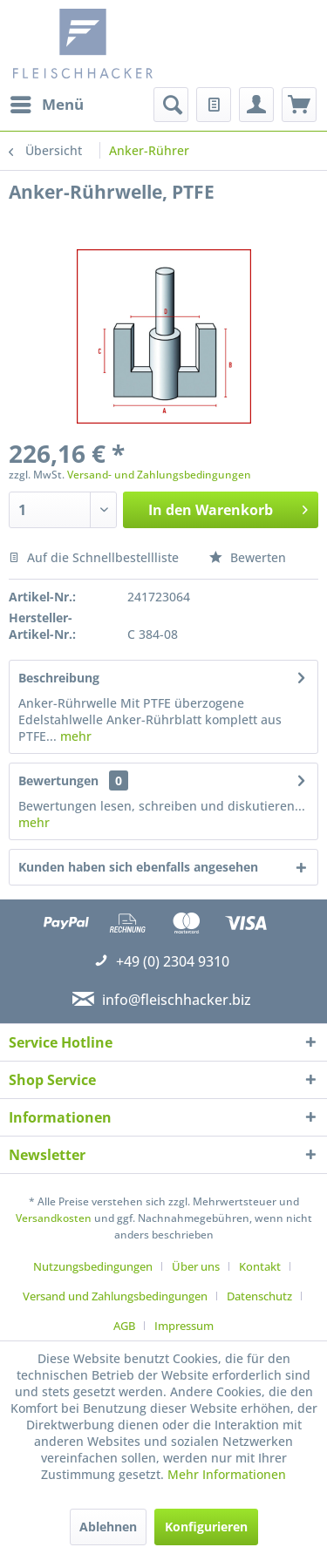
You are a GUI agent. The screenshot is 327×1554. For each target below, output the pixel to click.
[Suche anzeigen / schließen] (170, 104)
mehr (74, 736)
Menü (47, 102)
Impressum (184, 1325)
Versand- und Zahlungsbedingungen (159, 474)
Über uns (196, 1266)
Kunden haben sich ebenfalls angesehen (138, 866)
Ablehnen (108, 1526)
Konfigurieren (206, 1526)
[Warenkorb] (299, 104)
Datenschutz (259, 1296)
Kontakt (260, 1266)
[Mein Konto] (256, 104)
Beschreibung (58, 677)
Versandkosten (54, 1218)
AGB (124, 1325)
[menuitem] (46, 104)
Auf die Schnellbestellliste (94, 557)
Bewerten (247, 557)
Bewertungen (58, 780)
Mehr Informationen (226, 1474)
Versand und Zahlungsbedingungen (115, 1296)
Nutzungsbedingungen (93, 1266)
